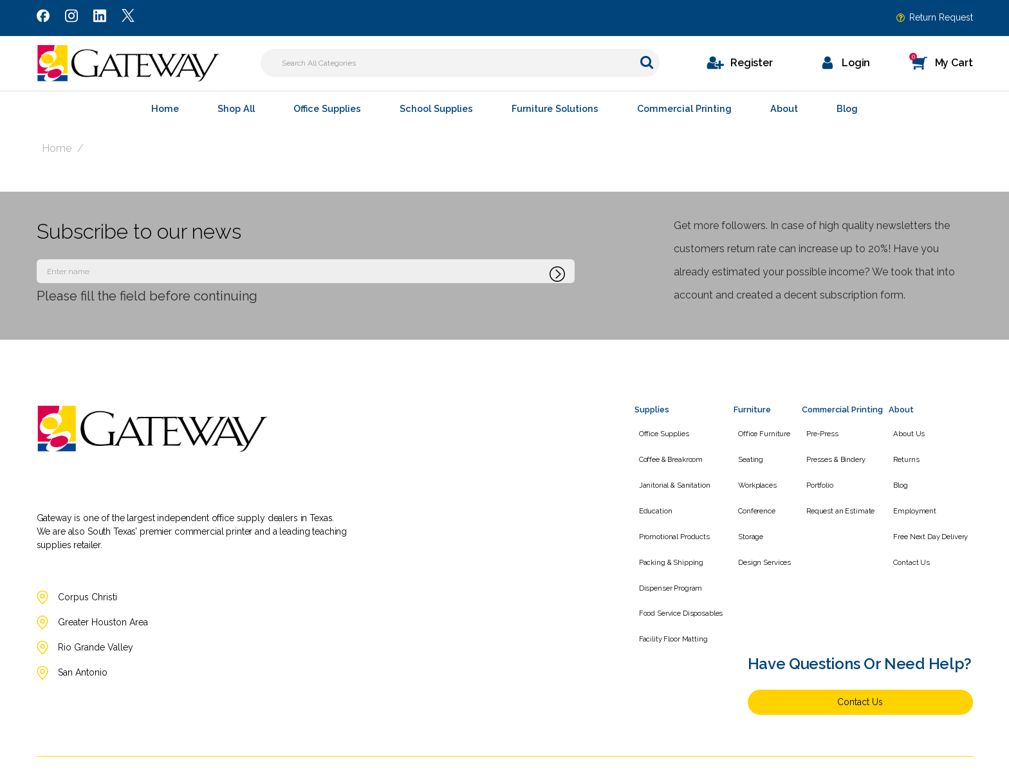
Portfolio (815, 473)
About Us (914, 431)
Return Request (941, 17)
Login (856, 63)
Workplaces (753, 473)
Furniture (752, 409)
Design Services (760, 536)
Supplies (651, 409)
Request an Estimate (836, 494)
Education (651, 494)
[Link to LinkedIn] (99, 18)
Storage (746, 515)
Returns (911, 452)
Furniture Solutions (555, 108)
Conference (752, 494)
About (784, 108)
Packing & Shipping (666, 536)
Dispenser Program (666, 557)
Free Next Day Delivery (935, 515)
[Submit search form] (646, 62)
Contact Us (916, 536)
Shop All (236, 108)
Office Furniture (760, 431)
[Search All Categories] (460, 63)
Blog (847, 108)
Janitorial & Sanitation (670, 473)
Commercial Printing (684, 108)
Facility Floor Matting (668, 599)
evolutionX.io (950, 768)
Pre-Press (818, 431)
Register (751, 63)
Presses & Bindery (831, 452)
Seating (746, 452)
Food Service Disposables (676, 579)
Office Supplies (327, 108)
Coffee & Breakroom (666, 452)
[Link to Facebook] (43, 18)
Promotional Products (669, 515)
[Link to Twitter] (128, 18)
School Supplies (436, 108)
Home (165, 108)
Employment (919, 494)
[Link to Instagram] (71, 18)
